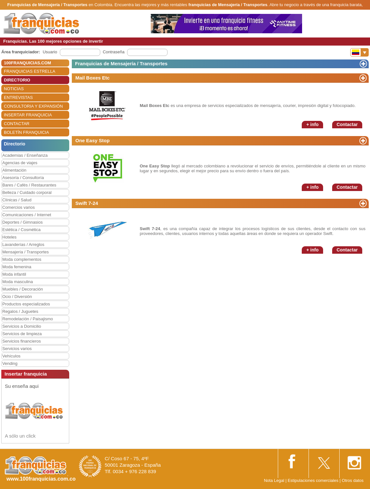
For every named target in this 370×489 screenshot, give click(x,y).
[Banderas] (359, 52)
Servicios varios (17, 348)
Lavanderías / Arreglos (23, 244)
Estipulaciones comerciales (313, 480)
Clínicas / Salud (16, 199)
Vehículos (11, 356)
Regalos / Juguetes (20, 311)
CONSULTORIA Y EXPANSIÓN (33, 106)
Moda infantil (14, 274)
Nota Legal (274, 480)
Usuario (50, 51)
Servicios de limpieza (22, 333)
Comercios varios (18, 207)
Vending (9, 363)
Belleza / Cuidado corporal (26, 192)
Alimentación (14, 170)
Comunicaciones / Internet (26, 214)
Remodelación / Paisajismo (27, 318)
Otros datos (353, 480)
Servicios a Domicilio (21, 326)
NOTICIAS (14, 88)
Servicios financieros (21, 341)
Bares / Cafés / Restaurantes (29, 185)
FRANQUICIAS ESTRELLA (29, 71)
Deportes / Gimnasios (22, 222)
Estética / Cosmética (21, 229)
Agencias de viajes (19, 162)
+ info (312, 124)
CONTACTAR (16, 123)
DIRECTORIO (17, 80)
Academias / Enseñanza (25, 155)
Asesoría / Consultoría (23, 177)
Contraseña (114, 51)
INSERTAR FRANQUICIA (28, 114)
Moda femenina (16, 266)
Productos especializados (26, 304)
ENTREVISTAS (18, 97)
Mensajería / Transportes (25, 252)
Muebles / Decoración (22, 289)
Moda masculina (17, 281)
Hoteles (9, 237)
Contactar (347, 124)
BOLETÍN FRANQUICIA (26, 132)
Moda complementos (21, 259)
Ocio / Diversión (17, 296)
